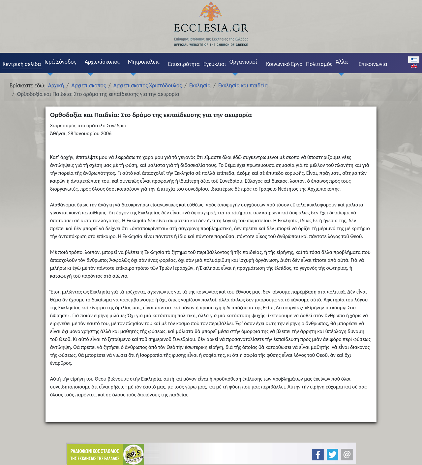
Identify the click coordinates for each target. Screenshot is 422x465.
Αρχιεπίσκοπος (102, 61)
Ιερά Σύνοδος (60, 61)
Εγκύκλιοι (214, 64)
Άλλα (342, 61)
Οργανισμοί (243, 61)
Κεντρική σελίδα (22, 64)
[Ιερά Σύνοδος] (48, 74)
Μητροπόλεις (144, 61)
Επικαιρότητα (184, 64)
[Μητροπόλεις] (132, 74)
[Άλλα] (340, 74)
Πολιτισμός (319, 64)
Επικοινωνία (372, 64)
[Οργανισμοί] (233, 74)
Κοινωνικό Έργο (284, 64)
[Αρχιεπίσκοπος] (89, 74)
